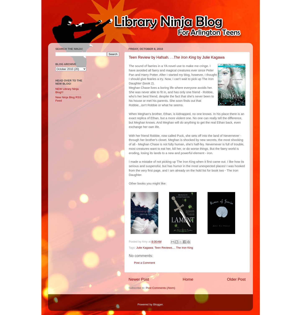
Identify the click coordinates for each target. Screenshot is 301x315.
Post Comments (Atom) (160, 287)
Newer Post (139, 279)
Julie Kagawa (144, 247)
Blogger (158, 304)
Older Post (236, 279)
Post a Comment (144, 262)
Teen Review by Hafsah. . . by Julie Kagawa (176, 57)
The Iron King (184, 247)
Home (188, 279)
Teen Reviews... (165, 247)
